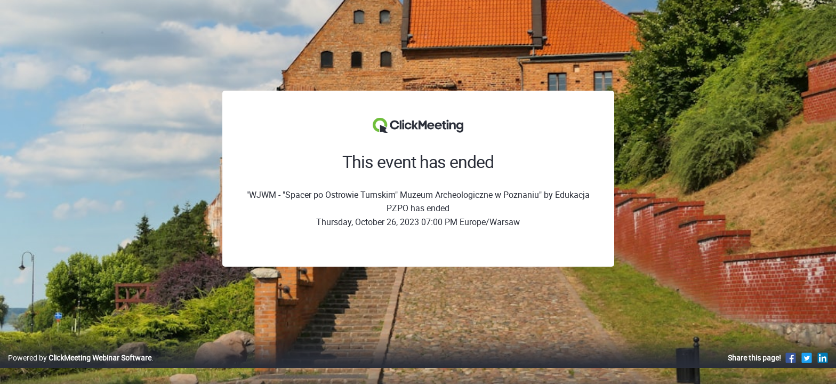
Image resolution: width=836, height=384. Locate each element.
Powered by (79, 369)
